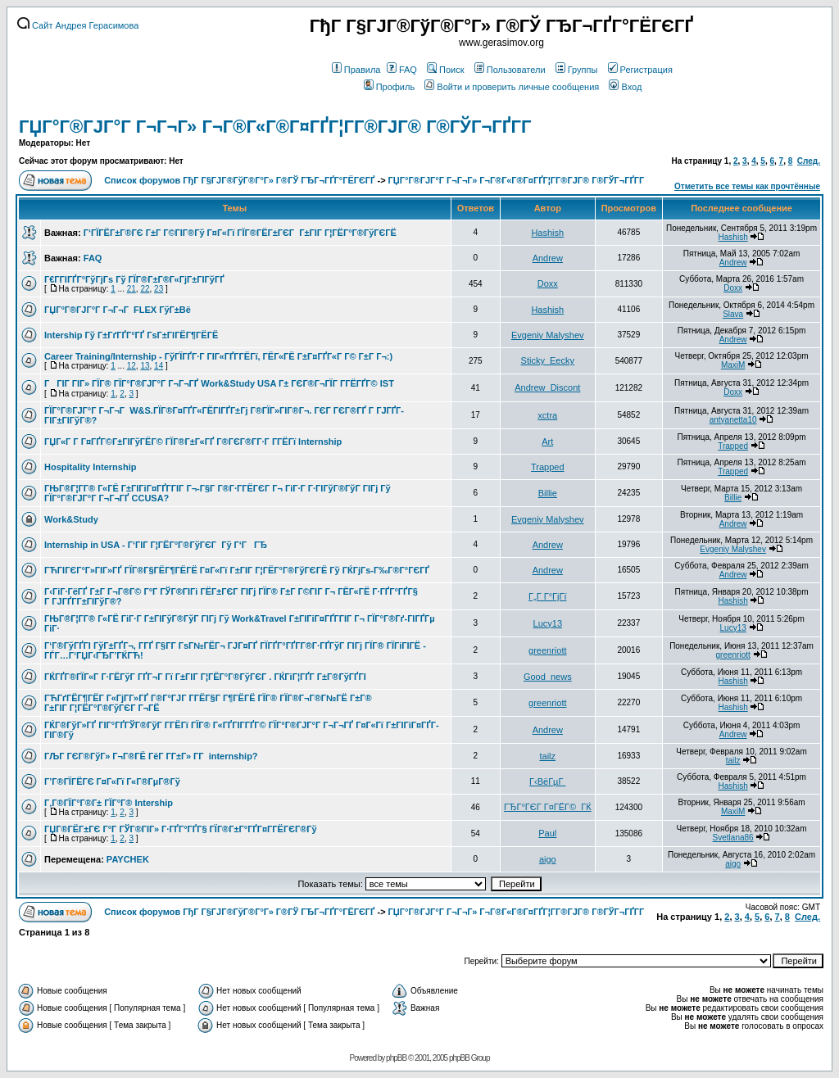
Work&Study (71, 519)
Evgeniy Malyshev (547, 335)
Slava (733, 314)
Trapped (733, 446)
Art (547, 441)
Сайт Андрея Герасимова (77, 25)
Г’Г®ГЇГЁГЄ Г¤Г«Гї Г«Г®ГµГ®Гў (112, 781)
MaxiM (733, 364)
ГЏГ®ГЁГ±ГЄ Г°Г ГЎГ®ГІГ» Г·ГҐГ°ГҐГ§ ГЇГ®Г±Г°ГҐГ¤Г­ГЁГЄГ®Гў (180, 829)
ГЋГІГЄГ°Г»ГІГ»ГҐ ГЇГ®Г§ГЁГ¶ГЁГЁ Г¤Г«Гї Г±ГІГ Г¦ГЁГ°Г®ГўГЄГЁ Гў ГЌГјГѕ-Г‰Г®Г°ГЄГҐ (236, 570)
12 (131, 365)
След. (808, 160)
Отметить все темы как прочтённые (747, 186)
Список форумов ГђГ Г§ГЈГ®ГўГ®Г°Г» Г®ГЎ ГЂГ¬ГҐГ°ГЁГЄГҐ (239, 180)
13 (144, 365)
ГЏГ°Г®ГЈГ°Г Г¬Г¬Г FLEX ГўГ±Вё (117, 310)
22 (144, 288)
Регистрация (640, 70)
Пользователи (510, 70)
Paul (547, 833)
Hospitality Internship (90, 467)
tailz (548, 756)
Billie (547, 493)
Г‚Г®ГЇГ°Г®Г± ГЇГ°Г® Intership (108, 803)
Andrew (548, 258)
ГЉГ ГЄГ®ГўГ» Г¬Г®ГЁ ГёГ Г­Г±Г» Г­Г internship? (151, 756)
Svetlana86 (733, 837)
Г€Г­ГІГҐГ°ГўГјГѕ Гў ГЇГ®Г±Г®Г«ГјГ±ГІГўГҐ (134, 279)
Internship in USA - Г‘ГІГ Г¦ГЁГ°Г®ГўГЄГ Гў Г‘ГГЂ (155, 545)
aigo (547, 859)
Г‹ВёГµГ (547, 781)
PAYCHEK (128, 859)
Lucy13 (547, 623)
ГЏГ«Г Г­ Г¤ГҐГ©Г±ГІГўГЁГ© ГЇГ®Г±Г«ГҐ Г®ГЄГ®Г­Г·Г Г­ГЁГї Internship (193, 441)
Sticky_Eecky (547, 360)
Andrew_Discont (547, 387)
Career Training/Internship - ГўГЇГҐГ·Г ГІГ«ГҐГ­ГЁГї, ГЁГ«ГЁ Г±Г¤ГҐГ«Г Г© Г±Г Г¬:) (218, 356)
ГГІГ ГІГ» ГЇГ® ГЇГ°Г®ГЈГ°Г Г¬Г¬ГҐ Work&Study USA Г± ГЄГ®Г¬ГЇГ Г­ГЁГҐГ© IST (219, 383)
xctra (547, 415)
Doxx (547, 283)
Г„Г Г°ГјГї (547, 596)
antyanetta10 (733, 419)
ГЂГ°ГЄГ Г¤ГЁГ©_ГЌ (548, 807)
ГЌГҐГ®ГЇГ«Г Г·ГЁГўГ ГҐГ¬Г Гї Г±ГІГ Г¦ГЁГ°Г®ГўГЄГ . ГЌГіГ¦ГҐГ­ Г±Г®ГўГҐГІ (205, 677)
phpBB (396, 1057)
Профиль (389, 87)
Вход (625, 87)
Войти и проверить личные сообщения (511, 87)
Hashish (547, 233)
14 (158, 365)
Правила (356, 70)
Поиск (445, 70)
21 (131, 288)
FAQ (402, 70)
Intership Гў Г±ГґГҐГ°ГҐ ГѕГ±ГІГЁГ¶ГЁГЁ (131, 335)
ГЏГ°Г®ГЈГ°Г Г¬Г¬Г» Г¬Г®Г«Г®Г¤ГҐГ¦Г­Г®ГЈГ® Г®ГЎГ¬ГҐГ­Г (278, 126)
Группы (577, 70)
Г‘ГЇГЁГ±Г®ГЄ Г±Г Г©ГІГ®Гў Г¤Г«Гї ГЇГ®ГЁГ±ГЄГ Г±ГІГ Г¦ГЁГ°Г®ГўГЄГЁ (240, 233)
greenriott (547, 650)
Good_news (548, 677)
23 (158, 288)
